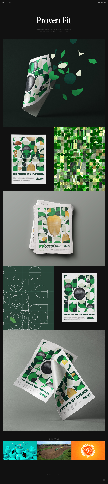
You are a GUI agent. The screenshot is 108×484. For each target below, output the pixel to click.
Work (4, 2)
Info (10, 2)
